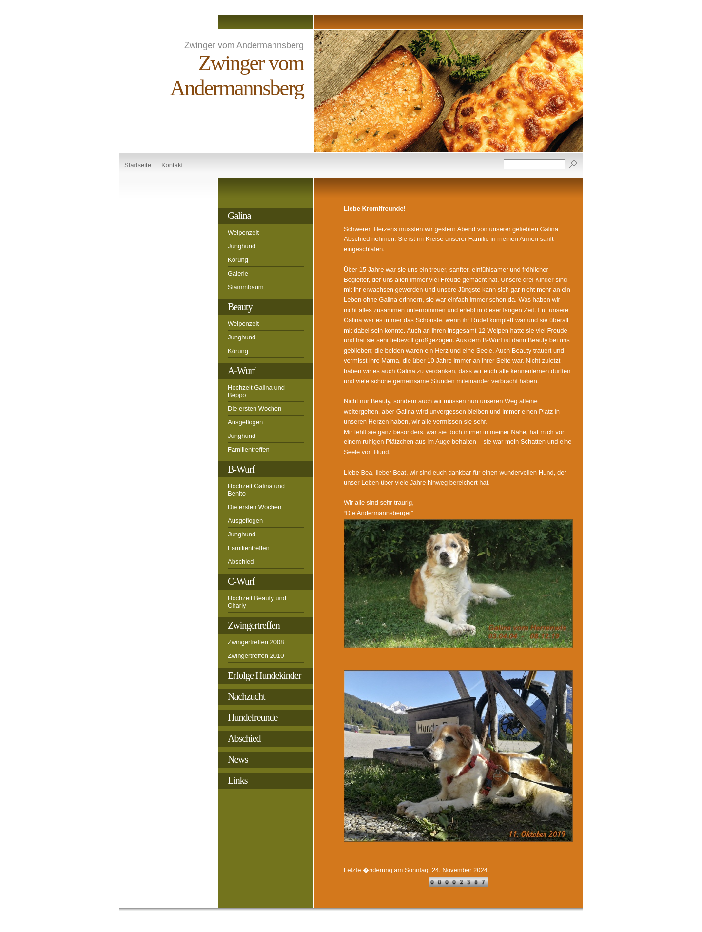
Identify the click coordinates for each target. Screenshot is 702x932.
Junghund (241, 246)
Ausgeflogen (245, 422)
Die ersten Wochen (254, 408)
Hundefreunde (252, 717)
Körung (238, 259)
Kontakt (172, 165)
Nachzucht (246, 696)
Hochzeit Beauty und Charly (257, 602)
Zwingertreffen (254, 625)
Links (238, 780)
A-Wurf (241, 370)
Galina (239, 215)
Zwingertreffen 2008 (256, 642)
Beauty (240, 306)
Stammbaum (246, 287)
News (238, 759)
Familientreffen (249, 449)
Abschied (241, 561)
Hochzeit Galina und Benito (256, 489)
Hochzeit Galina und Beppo (256, 391)
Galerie (238, 273)
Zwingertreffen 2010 (256, 655)
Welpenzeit (243, 232)
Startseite (137, 165)
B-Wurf (241, 469)
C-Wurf (241, 581)
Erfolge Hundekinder (264, 675)
